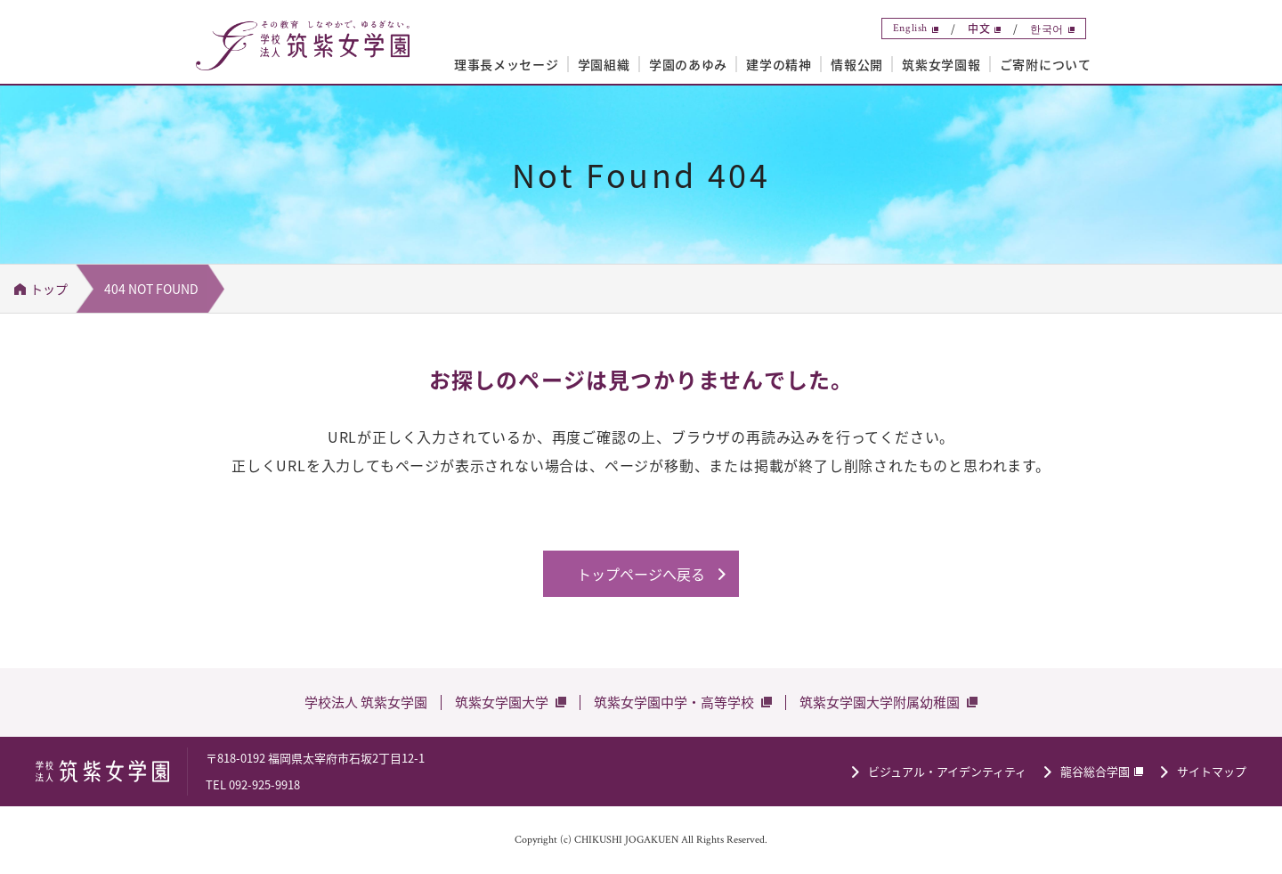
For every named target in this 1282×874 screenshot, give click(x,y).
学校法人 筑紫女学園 (365, 702)
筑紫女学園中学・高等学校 (674, 702)
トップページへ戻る (641, 573)
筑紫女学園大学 (501, 702)
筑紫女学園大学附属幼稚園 (879, 702)
